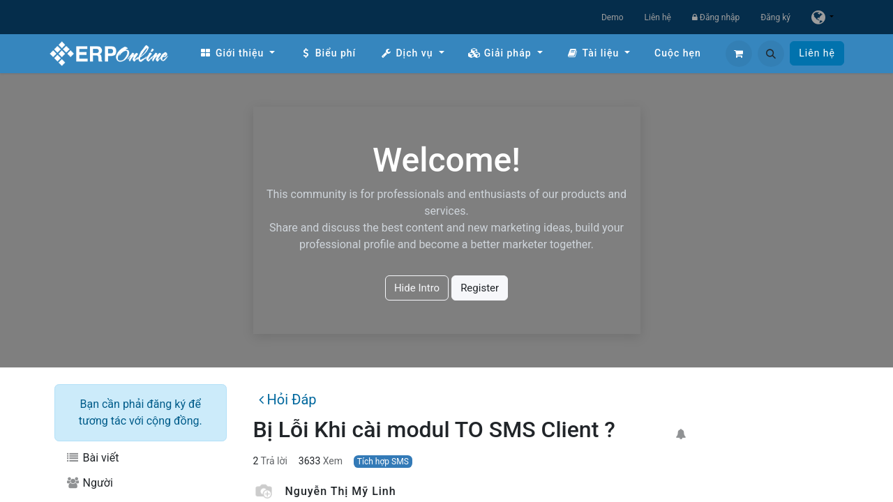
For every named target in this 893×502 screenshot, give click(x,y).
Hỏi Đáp (287, 399)
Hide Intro (417, 288)
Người (89, 482)
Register (479, 288)
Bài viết (92, 457)
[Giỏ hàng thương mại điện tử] (739, 53)
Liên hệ (658, 17)
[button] (771, 53)
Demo (612, 17)
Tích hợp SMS (383, 461)
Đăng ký (775, 17)
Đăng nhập (716, 17)
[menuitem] (237, 53)
